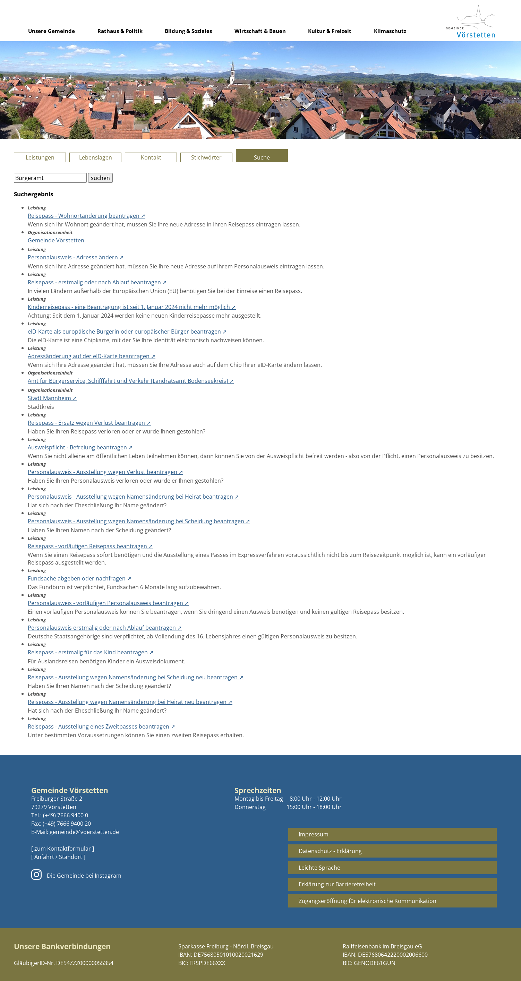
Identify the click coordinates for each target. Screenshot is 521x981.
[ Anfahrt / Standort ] (58, 857)
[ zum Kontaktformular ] (62, 848)
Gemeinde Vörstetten (56, 240)
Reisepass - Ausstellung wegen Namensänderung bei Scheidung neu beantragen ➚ (136, 677)
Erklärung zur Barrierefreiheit (337, 884)
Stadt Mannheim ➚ (52, 398)
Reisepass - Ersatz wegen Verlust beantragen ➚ (89, 423)
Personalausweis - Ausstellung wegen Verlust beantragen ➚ (105, 472)
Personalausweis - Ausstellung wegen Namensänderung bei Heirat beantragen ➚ (133, 496)
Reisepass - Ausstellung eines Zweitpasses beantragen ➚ (101, 726)
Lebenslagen (95, 157)
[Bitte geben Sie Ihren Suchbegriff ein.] (50, 178)
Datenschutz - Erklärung (330, 851)
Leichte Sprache (319, 867)
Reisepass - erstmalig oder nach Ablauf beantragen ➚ (97, 282)
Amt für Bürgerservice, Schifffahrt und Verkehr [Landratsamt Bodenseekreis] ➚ (131, 381)
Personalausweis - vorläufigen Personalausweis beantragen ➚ (108, 603)
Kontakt (151, 157)
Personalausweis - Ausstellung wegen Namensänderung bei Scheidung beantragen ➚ (139, 521)
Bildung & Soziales (188, 30)
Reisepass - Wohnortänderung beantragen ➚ (86, 216)
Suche (262, 157)
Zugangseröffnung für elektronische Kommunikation (367, 901)
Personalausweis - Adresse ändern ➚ (76, 257)
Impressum (313, 834)
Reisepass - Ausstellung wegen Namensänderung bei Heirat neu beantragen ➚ (130, 702)
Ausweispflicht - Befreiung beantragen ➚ (80, 447)
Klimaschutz (390, 30)
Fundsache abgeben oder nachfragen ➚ (79, 578)
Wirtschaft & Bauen (260, 30)
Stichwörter (206, 157)
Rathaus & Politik (120, 30)
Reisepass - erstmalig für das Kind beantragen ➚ (91, 652)
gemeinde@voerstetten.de (84, 832)
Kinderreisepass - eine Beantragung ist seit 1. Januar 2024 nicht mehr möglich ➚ (132, 307)
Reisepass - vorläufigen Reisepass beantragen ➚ (90, 546)
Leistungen (40, 157)
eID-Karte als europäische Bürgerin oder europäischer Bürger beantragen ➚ (127, 331)
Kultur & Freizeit (329, 30)
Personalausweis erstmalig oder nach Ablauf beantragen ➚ (105, 627)
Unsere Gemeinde (51, 30)
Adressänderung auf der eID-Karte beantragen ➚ (91, 356)
